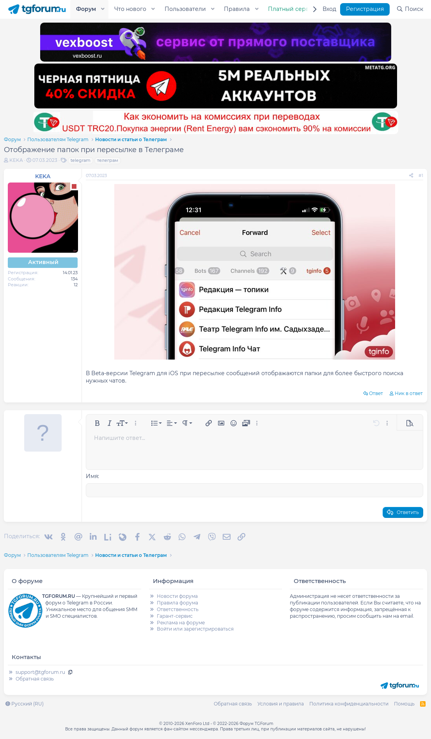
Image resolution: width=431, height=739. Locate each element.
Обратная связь (35, 678)
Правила (237, 8)
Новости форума (177, 596)
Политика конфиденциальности (348, 703)
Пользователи (185, 8)
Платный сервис (292, 8)
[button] (103, 9)
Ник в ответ (409, 393)
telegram (80, 160)
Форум (86, 8)
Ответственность (178, 608)
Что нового (130, 8)
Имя (92, 476)
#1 (421, 175)
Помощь (404, 703)
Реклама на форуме (181, 622)
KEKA (16, 160)
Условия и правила (280, 703)
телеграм (107, 160)
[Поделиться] (411, 176)
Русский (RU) (24, 703)
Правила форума (177, 602)
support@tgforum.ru (40, 672)
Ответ (376, 393)
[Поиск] (409, 9)
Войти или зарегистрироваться (195, 628)
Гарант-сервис (175, 615)
